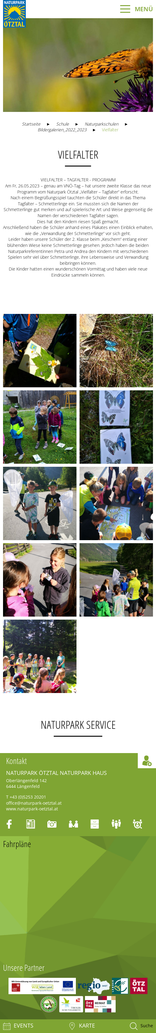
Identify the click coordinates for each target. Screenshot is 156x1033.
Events (18, 1026)
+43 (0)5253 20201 (28, 797)
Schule (62, 124)
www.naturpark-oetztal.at (32, 809)
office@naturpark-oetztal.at (34, 803)
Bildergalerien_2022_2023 (62, 130)
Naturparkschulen (101, 124)
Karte (81, 1026)
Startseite (31, 124)
